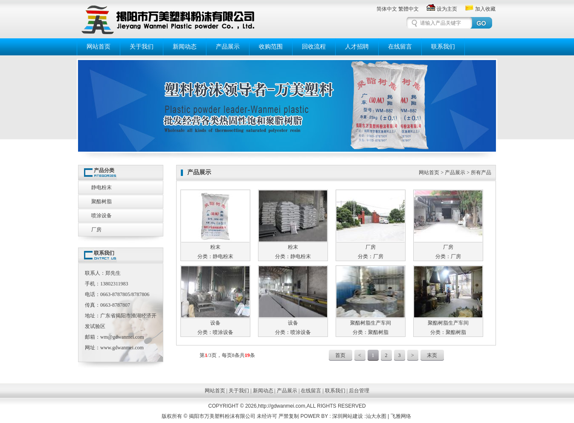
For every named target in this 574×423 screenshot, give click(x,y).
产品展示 (228, 46)
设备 (215, 323)
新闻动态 (185, 46)
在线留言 (400, 46)
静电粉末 (101, 187)
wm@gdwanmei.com (122, 337)
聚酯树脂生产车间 (370, 323)
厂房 (96, 230)
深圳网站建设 (348, 416)
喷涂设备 (101, 216)
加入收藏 (480, 9)
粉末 (215, 247)
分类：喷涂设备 (215, 332)
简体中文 (387, 9)
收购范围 (271, 46)
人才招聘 (357, 46)
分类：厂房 (370, 256)
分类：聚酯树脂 (370, 332)
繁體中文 (408, 9)
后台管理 (359, 391)
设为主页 (441, 9)
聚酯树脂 (101, 201)
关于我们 (142, 46)
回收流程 (314, 46)
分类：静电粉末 (215, 256)
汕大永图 (376, 416)
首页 (340, 355)
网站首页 (98, 46)
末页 (432, 355)
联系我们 (443, 46)
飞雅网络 (401, 416)
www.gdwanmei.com (122, 348)
